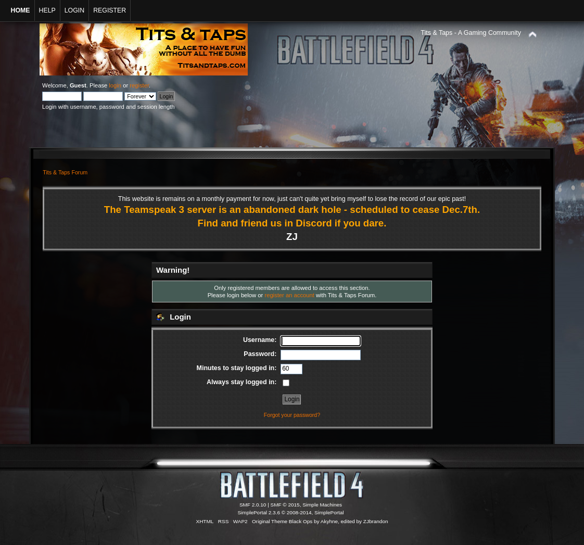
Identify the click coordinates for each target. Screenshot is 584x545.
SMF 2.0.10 (252, 505)
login (115, 85)
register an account (289, 295)
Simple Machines (322, 505)
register (139, 85)
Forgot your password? (292, 415)
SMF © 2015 (285, 505)
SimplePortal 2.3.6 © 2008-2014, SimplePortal (290, 512)
